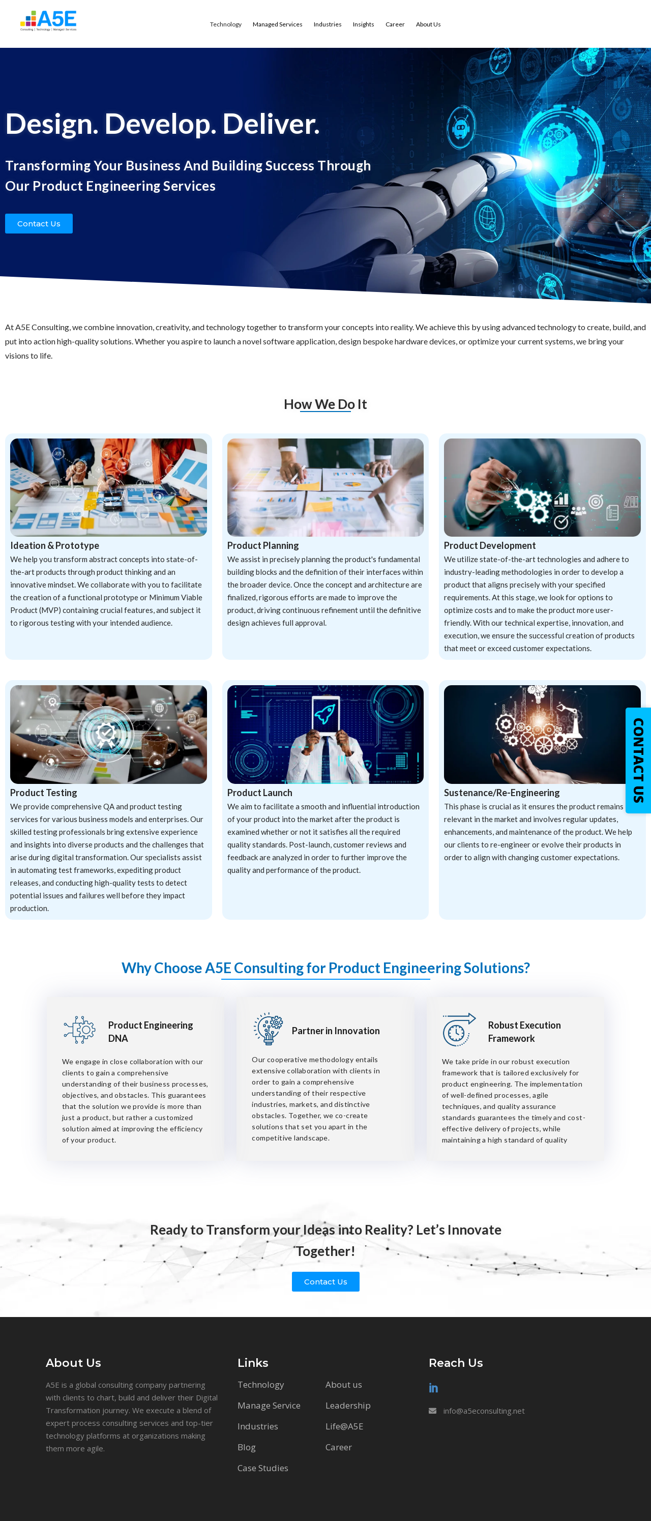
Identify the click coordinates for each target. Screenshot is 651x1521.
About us (344, 1384)
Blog (247, 1447)
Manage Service (269, 1405)
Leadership (348, 1405)
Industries (258, 1426)
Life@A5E (345, 1426)
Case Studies (263, 1468)
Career (339, 1447)
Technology (261, 1384)
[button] (39, 223)
